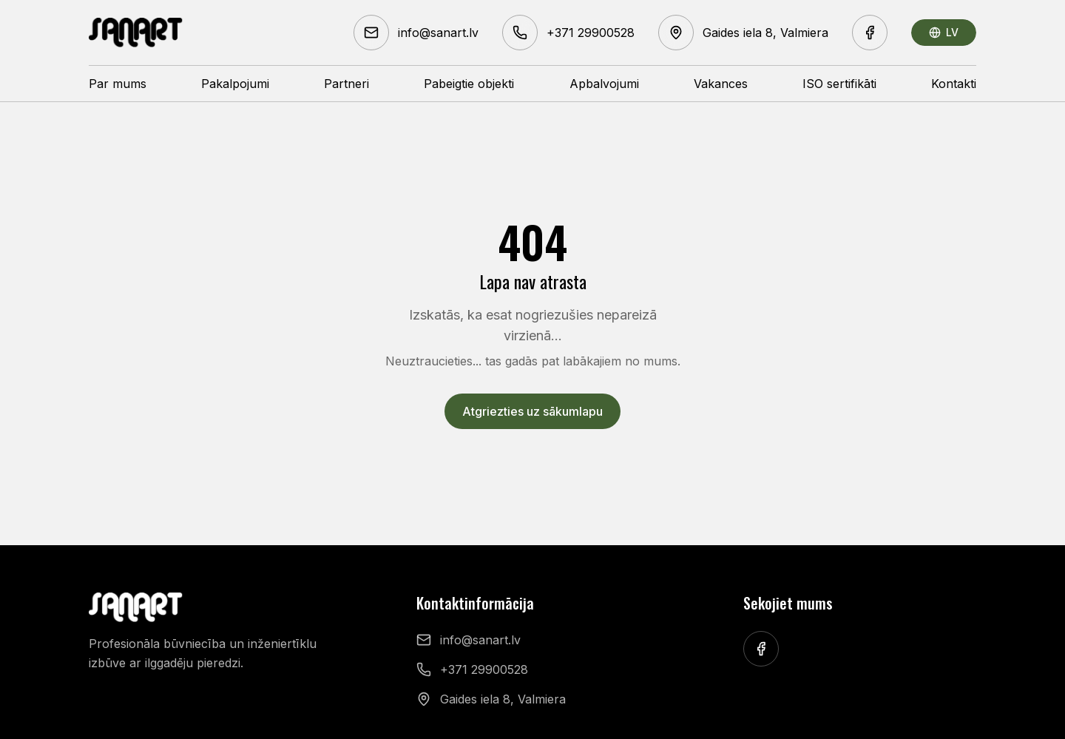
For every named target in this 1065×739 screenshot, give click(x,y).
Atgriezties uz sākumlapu (532, 411)
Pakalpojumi (235, 83)
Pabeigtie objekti (469, 83)
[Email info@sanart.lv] (416, 32)
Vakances (721, 83)
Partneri (346, 83)
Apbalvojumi (604, 83)
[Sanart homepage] (136, 32)
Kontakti (953, 83)
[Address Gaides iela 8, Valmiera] (743, 32)
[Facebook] (870, 32)
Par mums (117, 83)
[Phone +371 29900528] (568, 32)
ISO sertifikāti (839, 83)
